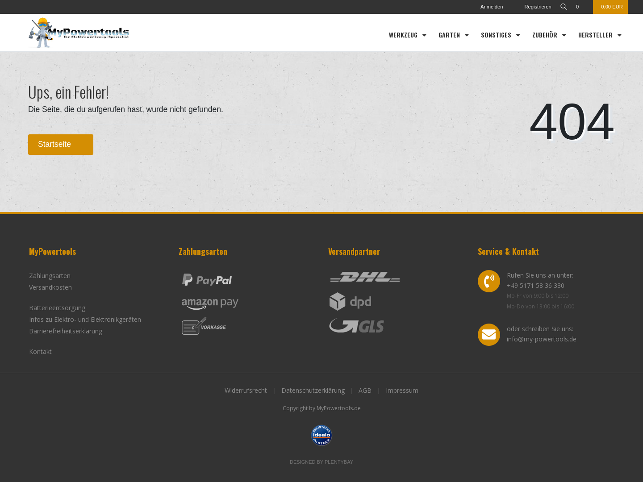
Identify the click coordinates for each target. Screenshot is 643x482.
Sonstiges (497, 34)
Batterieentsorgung (57, 307)
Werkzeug (404, 34)
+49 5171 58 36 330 (535, 285)
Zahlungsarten (50, 275)
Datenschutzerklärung (313, 390)
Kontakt (40, 351)
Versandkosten (50, 287)
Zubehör (545, 34)
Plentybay (339, 462)
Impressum (402, 390)
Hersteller (596, 34)
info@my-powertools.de (541, 339)
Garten (450, 34)
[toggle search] (562, 7)
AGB (365, 390)
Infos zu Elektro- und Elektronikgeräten (85, 319)
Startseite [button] (61, 144)
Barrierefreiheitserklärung (65, 331)
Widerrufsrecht (246, 390)
